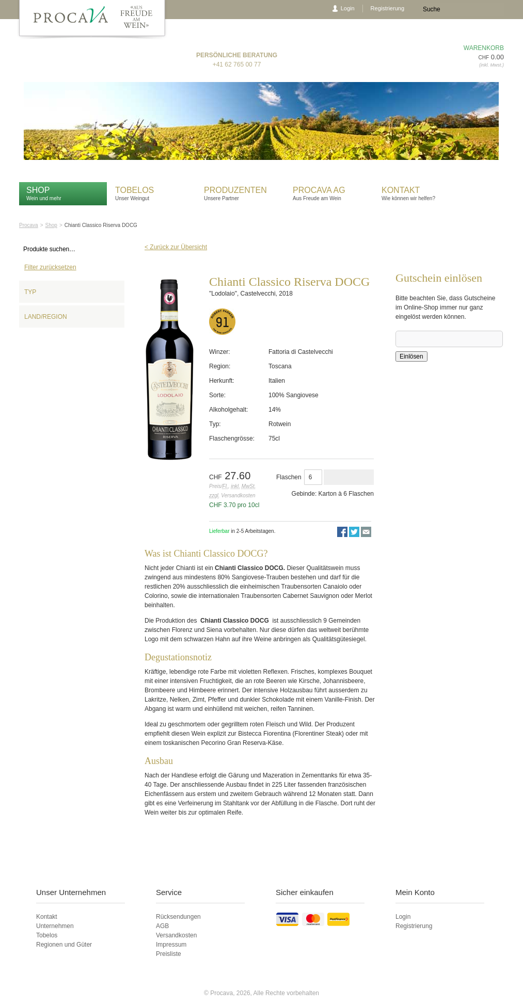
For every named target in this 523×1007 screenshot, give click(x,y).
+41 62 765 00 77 (237, 64)
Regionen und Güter (64, 944)
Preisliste (168, 953)
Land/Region (45, 316)
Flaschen (289, 477)
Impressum (171, 944)
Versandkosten (176, 935)
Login (348, 8)
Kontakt (402, 190)
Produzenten (235, 190)
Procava (28, 225)
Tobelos (134, 190)
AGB (162, 926)
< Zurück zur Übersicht (176, 247)
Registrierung (387, 8)
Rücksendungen (178, 916)
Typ (30, 292)
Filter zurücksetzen (50, 267)
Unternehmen (55, 926)
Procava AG (319, 190)
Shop (38, 190)
